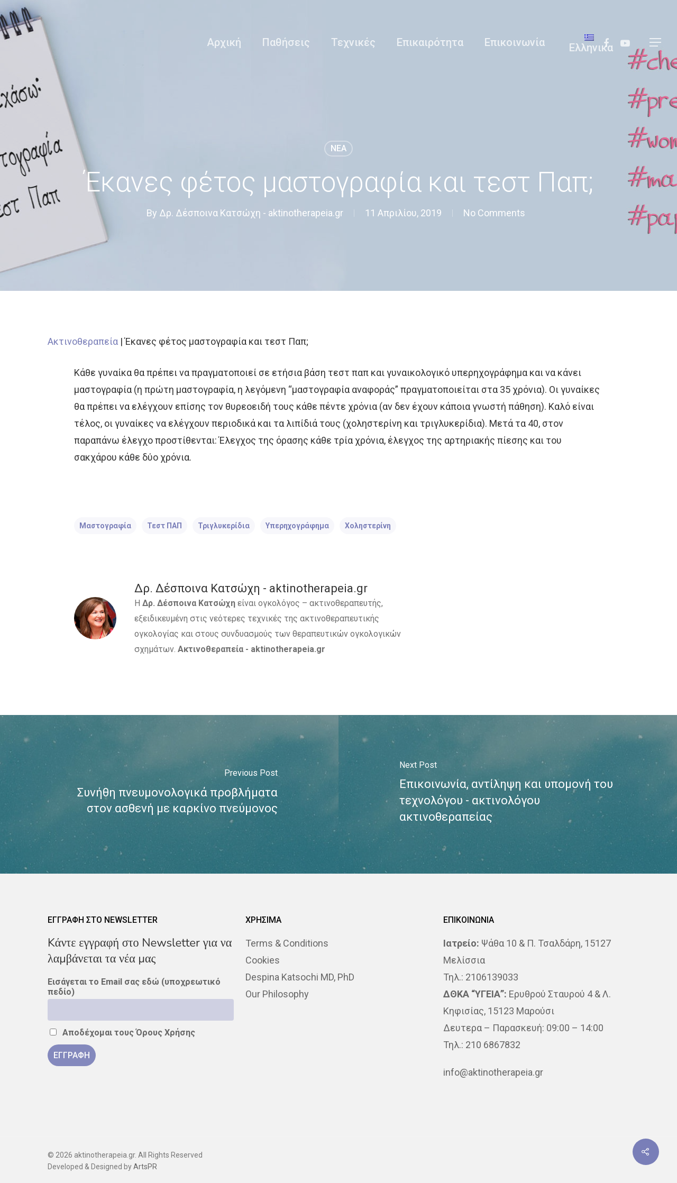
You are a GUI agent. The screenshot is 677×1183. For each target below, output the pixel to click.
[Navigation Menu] (655, 42)
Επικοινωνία (514, 42)
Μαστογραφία (105, 525)
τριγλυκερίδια (224, 525)
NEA (338, 148)
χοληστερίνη (368, 525)
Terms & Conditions (286, 943)
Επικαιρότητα (430, 42)
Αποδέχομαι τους (122, 1033)
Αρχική (224, 42)
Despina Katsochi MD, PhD (299, 977)
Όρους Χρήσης (165, 1033)
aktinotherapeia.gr (288, 649)
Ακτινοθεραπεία (83, 341)
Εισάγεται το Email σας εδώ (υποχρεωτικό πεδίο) (134, 987)
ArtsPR (145, 1166)
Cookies (262, 960)
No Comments (494, 212)
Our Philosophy (277, 993)
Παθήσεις (286, 42)
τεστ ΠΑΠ (164, 525)
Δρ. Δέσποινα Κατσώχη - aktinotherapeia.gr (251, 212)
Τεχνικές (353, 42)
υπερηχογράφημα (297, 525)
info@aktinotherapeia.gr (493, 1072)
